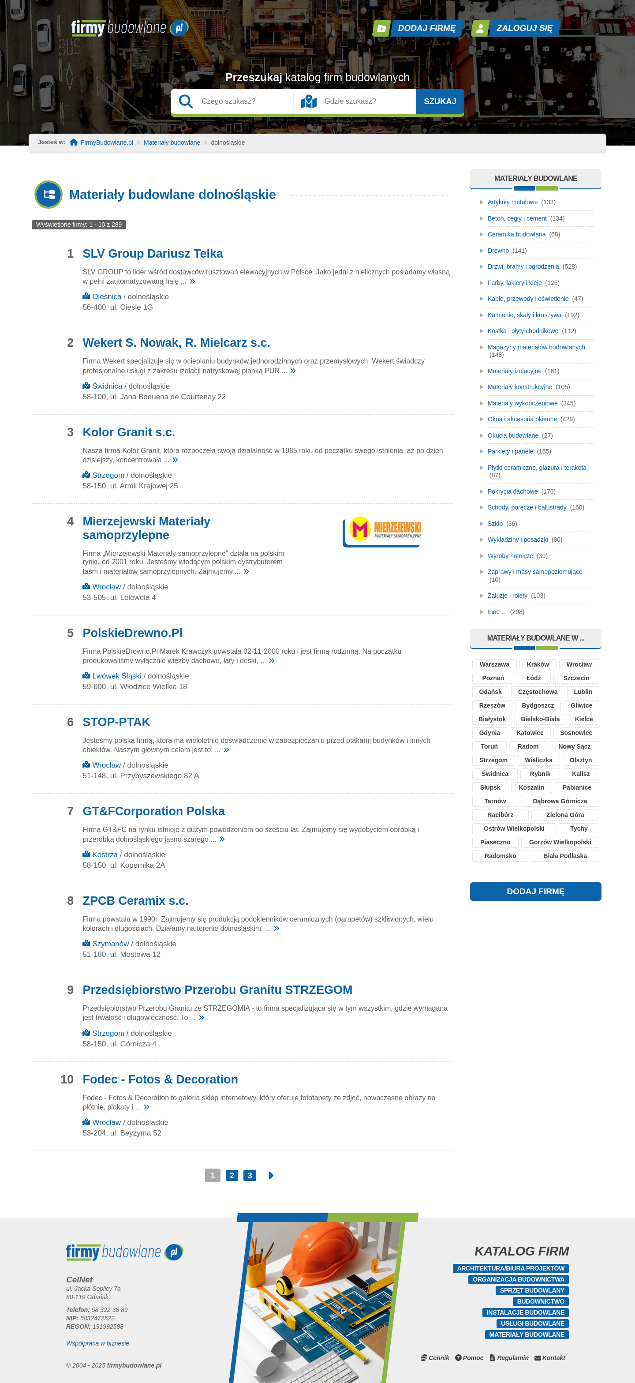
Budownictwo (540, 1301)
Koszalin (531, 787)
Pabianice (577, 787)
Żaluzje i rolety (507, 595)
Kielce (584, 719)
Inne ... (497, 611)
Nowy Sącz (574, 746)
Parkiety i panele (511, 451)
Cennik (439, 1357)
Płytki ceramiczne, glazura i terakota (537, 467)
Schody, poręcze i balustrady (527, 507)
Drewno (498, 250)
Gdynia (489, 732)
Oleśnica (106, 296)
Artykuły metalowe (513, 202)
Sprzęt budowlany (532, 1290)
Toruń (489, 746)
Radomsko (500, 855)
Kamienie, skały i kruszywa (524, 315)
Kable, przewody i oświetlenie (528, 298)
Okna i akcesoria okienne (522, 419)
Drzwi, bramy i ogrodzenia (523, 266)
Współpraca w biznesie (97, 1343)
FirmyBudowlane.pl (107, 142)
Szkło (495, 523)
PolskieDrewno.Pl (132, 633)
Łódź (534, 678)
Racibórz (500, 814)
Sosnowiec (576, 732)
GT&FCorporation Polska (153, 811)
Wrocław (106, 587)
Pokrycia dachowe (513, 491)
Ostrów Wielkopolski (514, 828)
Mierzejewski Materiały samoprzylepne (146, 528)
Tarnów (495, 801)
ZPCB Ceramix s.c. (135, 900)
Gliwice (581, 705)
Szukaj (440, 101)
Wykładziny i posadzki (518, 539)
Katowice (529, 732)
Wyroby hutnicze (510, 555)
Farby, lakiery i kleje (515, 282)
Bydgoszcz (538, 705)
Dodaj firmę (427, 28)
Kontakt (553, 1357)
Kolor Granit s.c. (128, 432)
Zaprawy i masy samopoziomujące (535, 571)
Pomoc (473, 1357)
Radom (528, 746)
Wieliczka (539, 760)
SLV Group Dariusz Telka (152, 253)
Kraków (538, 664)
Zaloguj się (525, 28)
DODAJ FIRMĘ (536, 891)
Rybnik (540, 773)
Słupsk (490, 787)
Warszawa (494, 664)
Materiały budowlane (172, 142)
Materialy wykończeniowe (523, 403)
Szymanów (110, 944)
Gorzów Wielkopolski (560, 842)
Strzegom (108, 475)
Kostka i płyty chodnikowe (523, 330)
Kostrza (105, 855)
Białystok (492, 719)
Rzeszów (492, 705)
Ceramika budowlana (517, 234)
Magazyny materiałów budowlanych (536, 347)
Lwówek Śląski (117, 676)
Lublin (583, 691)
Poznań (493, 678)
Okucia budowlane (513, 435)
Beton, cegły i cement (517, 218)
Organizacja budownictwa (518, 1279)
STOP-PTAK (116, 722)
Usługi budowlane (532, 1323)
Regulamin (513, 1357)
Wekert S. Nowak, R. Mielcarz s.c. (176, 342)
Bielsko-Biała (540, 719)
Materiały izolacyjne (515, 371)
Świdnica (107, 386)
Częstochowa (537, 691)
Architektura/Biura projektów (510, 1268)
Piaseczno (495, 842)
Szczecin (576, 678)
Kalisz (581, 773)
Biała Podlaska (565, 855)
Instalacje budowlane (525, 1312)
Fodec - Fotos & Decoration (160, 1079)
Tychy (578, 828)
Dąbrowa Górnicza (560, 801)
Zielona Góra (565, 814)
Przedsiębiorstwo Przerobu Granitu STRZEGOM (217, 990)
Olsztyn (581, 760)
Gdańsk (490, 691)
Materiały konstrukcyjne (520, 386)
